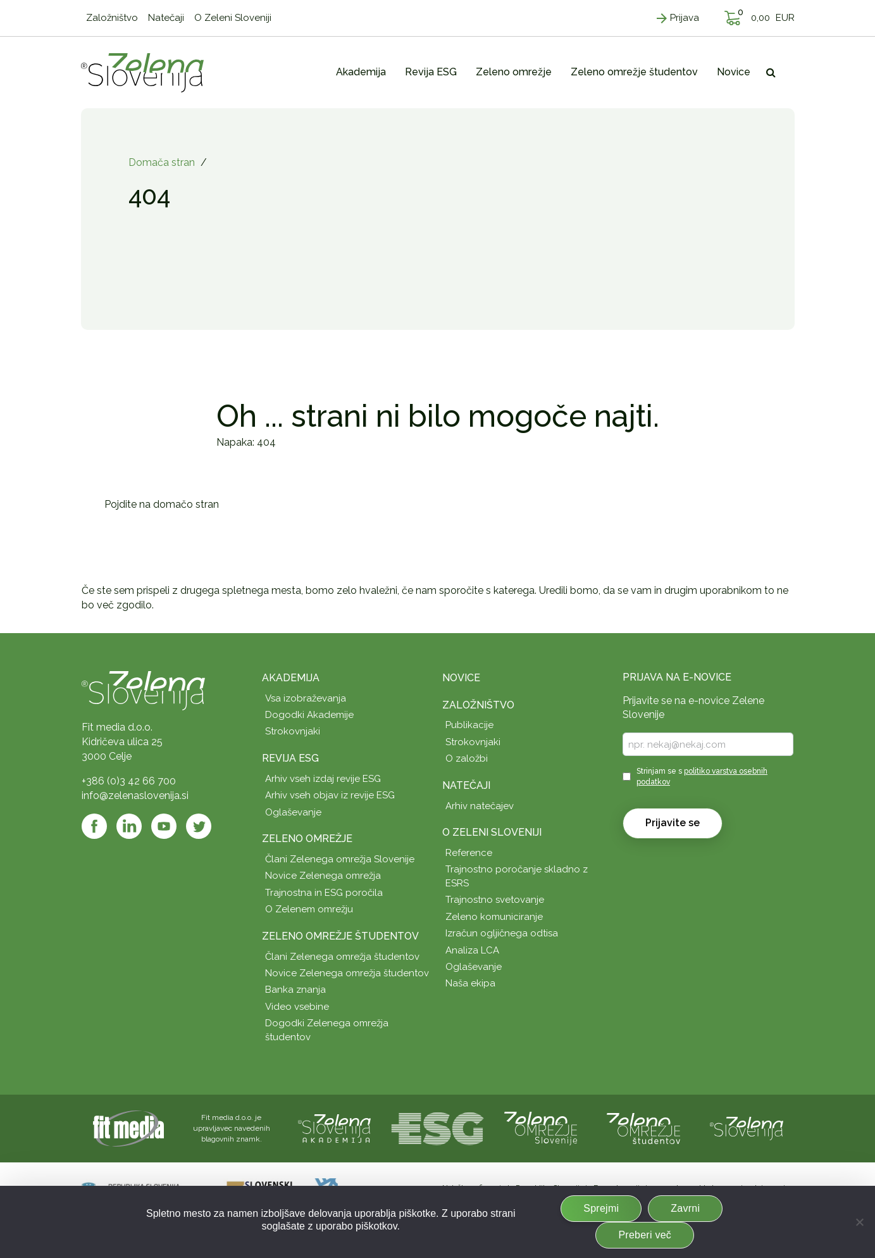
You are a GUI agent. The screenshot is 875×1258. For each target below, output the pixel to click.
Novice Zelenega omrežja (323, 875)
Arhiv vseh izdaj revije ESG (323, 778)
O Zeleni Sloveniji (492, 832)
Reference (468, 853)
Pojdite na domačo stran (161, 504)
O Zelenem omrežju (309, 909)
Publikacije (469, 725)
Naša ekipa (470, 983)
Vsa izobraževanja (305, 698)
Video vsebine (297, 1006)
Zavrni (685, 1208)
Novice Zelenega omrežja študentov (347, 973)
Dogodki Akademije (309, 714)
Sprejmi (601, 1208)
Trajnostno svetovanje (494, 899)
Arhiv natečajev (479, 806)
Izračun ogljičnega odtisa (501, 933)
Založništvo (478, 705)
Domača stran (161, 162)
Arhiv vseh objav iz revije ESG (330, 795)
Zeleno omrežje (307, 839)
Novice (461, 678)
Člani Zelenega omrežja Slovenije (339, 859)
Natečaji (466, 785)
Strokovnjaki (292, 731)
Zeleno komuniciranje (494, 916)
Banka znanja (295, 989)
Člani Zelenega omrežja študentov (342, 956)
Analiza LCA (472, 950)
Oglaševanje (293, 812)
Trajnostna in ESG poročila (324, 892)
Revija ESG (290, 758)
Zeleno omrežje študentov (340, 936)
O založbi (466, 758)
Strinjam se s (701, 776)
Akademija (291, 678)
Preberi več (644, 1235)
